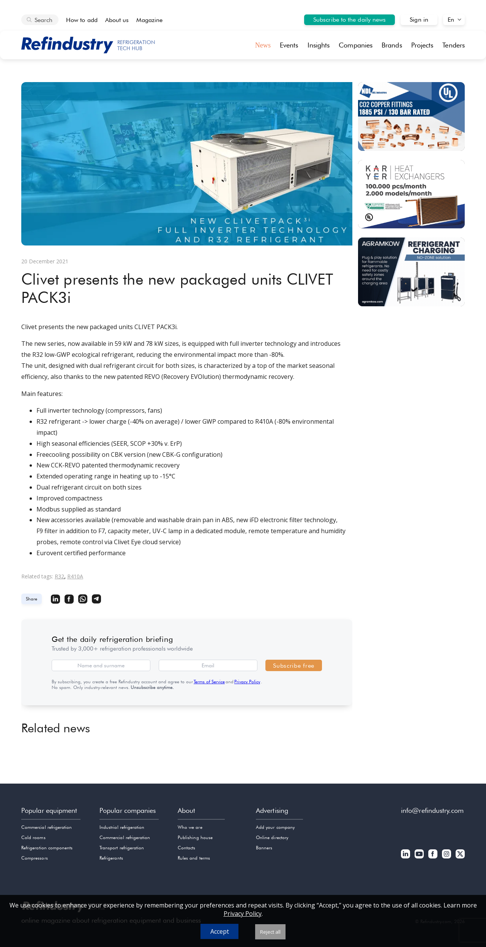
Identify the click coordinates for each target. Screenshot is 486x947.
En (451, 19)
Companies (355, 45)
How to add (82, 20)
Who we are (190, 827)
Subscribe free (293, 665)
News (263, 45)
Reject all (270, 931)
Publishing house (195, 837)
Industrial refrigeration (121, 827)
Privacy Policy (247, 681)
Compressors (34, 858)
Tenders (453, 45)
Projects (422, 45)
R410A (75, 576)
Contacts (186, 847)
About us (117, 20)
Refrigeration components (47, 847)
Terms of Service (209, 681)
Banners (264, 847)
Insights (319, 45)
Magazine (149, 20)
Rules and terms (194, 858)
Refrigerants (111, 858)
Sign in (419, 19)
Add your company (275, 827)
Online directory (272, 837)
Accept (219, 931)
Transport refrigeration (121, 847)
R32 (59, 576)
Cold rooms (33, 837)
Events (289, 45)
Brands (392, 45)
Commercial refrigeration (46, 827)
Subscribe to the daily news (349, 19)
